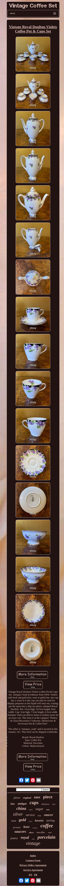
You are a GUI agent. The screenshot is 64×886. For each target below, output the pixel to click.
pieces (17, 797)
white (50, 833)
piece (47, 796)
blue (12, 803)
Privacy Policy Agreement (33, 865)
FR (35, 874)
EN (30, 874)
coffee (46, 826)
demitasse (45, 804)
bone (26, 827)
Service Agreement (33, 870)
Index (33, 855)
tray (39, 815)
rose (48, 810)
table (33, 839)
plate (30, 821)
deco (54, 804)
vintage (33, 843)
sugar (39, 809)
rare (37, 797)
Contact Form (33, 860)
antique (22, 803)
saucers (20, 831)
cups (34, 802)
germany (17, 827)
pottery (14, 838)
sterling (50, 820)
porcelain (46, 837)
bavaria (39, 820)
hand (13, 821)
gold (22, 820)
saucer (48, 815)
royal (25, 837)
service (30, 815)
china (21, 808)
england (27, 797)
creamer (35, 828)
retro (31, 810)
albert (31, 832)
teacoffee (41, 832)
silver (18, 814)
